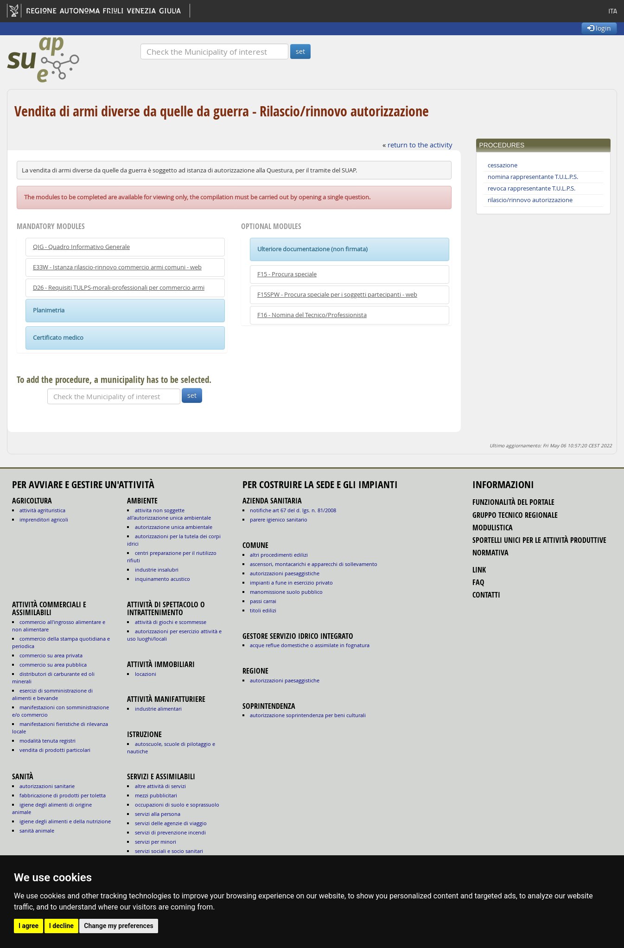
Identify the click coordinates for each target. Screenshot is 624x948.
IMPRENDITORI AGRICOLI (43, 519)
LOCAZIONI (145, 673)
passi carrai (263, 601)
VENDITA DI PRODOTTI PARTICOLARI (54, 749)
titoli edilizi (263, 610)
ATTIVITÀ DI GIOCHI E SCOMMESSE (170, 621)
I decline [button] (61, 925)
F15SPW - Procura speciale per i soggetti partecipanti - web (337, 295)
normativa (490, 552)
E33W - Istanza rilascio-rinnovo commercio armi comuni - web (117, 267)
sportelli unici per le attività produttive (539, 540)
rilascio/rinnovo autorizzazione (530, 200)
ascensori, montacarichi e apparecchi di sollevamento (313, 563)
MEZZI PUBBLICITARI (156, 795)
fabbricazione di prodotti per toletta (62, 795)
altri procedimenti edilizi (279, 554)
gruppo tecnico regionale (515, 515)
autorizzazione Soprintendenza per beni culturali (308, 715)
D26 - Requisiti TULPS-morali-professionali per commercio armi (118, 288)
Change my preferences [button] (118, 925)
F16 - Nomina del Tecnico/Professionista (312, 315)
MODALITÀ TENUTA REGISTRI (47, 740)
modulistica (492, 527)
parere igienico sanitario (278, 519)
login (599, 28)
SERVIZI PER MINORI (155, 841)
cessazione (502, 165)
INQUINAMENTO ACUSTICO (162, 578)
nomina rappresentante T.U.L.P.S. (533, 177)
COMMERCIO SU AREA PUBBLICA (53, 664)
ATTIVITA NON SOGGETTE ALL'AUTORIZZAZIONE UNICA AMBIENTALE (169, 514)
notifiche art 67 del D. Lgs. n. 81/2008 (293, 510)
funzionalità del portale (513, 502)
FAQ (478, 582)
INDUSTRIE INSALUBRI (156, 569)
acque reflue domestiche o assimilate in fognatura (309, 645)
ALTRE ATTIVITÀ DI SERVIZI (160, 786)
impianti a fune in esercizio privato (291, 582)
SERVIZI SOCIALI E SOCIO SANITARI (169, 850)
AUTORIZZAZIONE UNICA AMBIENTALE (173, 526)
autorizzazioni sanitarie (47, 786)
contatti (486, 595)
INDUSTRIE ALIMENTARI (158, 708)
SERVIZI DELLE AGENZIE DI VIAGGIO (171, 823)
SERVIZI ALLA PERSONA (157, 813)
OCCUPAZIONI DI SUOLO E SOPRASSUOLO (177, 804)
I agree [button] (28, 925)
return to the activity (420, 144)
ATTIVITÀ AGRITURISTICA (42, 510)
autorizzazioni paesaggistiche (284, 573)
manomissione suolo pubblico (286, 591)
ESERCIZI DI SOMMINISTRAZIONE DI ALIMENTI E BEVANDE (52, 694)
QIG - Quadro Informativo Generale (81, 247)
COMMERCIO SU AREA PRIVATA (51, 655)
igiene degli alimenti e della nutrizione (65, 821)
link (479, 570)
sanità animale (36, 830)
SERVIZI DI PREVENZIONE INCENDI (170, 832)
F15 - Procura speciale (287, 274)
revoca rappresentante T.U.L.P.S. (531, 188)
